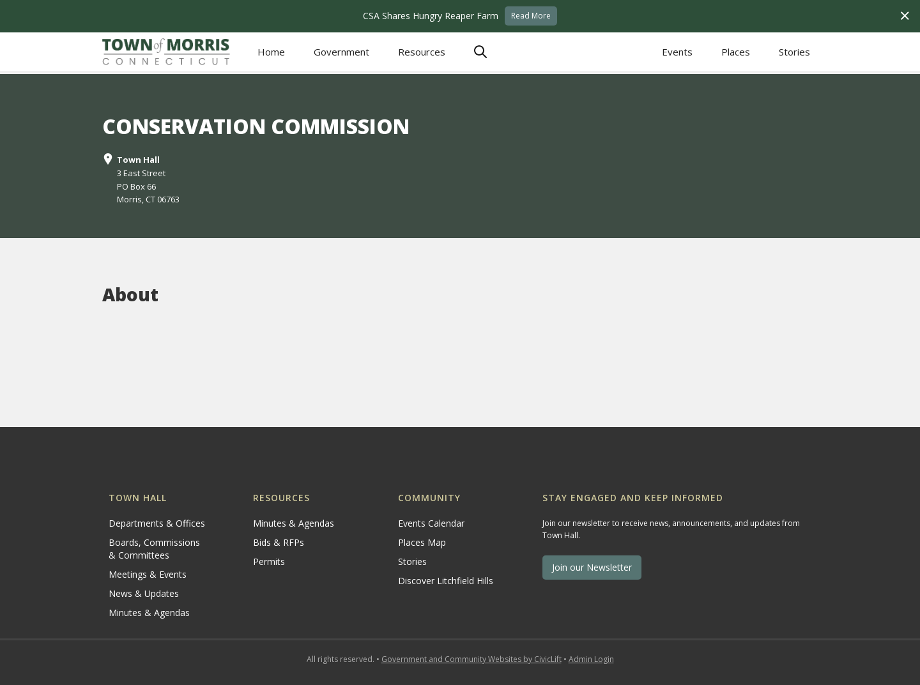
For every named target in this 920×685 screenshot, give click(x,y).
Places (735, 51)
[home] (166, 51)
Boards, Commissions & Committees (154, 548)
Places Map (422, 542)
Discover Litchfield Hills (445, 581)
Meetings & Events (148, 574)
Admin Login (591, 659)
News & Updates (144, 593)
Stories (794, 51)
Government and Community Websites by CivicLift (471, 659)
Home (271, 51)
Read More (531, 15)
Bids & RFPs (278, 542)
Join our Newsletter (592, 567)
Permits (269, 561)
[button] (341, 52)
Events (677, 51)
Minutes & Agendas (149, 612)
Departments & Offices (157, 523)
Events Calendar (431, 523)
